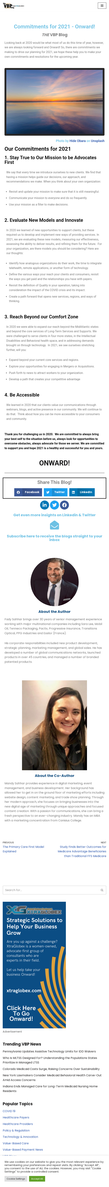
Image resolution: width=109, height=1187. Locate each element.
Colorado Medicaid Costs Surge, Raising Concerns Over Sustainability (51, 1069)
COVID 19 (9, 1111)
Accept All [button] (37, 1178)
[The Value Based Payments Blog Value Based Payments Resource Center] (13, 6)
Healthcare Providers (18, 1124)
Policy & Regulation (16, 1130)
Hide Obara (77, 141)
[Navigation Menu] (102, 6)
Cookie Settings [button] (16, 1178)
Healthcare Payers (16, 1117)
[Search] (50, 890)
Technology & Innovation (20, 1137)
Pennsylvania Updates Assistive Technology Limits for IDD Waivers (49, 1051)
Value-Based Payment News (23, 1150)
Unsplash (97, 141)
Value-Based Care (16, 1143)
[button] (28, 492)
